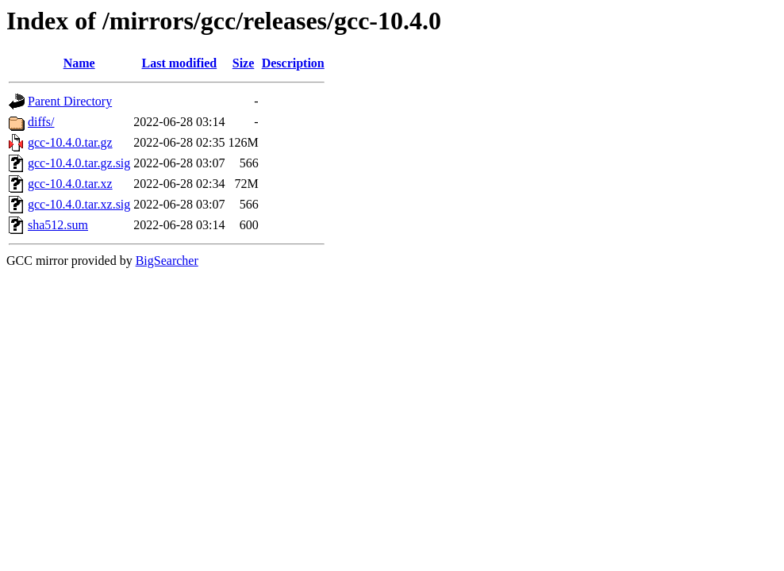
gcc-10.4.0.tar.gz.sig (79, 163)
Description (293, 63)
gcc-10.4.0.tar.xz (70, 183)
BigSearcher (167, 260)
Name (79, 63)
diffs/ (41, 121)
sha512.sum (58, 225)
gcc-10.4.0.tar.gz (70, 142)
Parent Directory (70, 101)
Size (244, 63)
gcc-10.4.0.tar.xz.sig (79, 204)
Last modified (179, 63)
